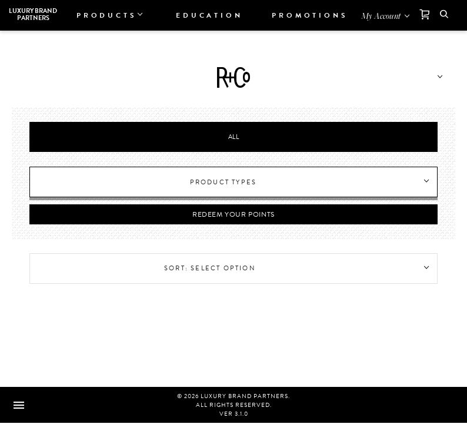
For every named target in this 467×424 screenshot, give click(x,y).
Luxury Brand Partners (33, 15)
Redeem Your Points (233, 214)
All (233, 137)
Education (209, 15)
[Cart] (420, 15)
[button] (444, 15)
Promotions (310, 15)
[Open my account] (386, 15)
